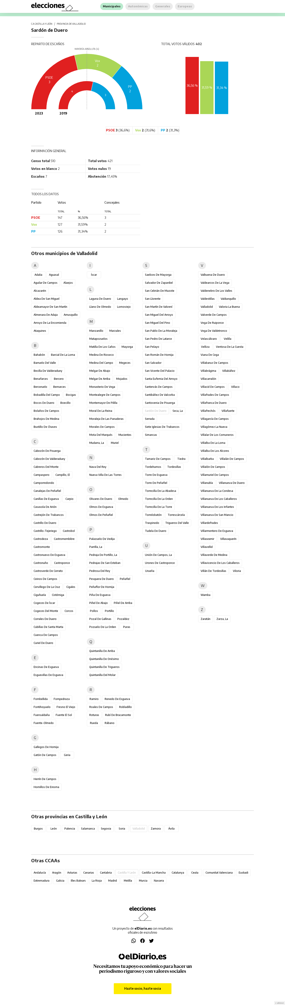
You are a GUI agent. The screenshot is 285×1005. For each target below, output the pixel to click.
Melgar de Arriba (99, 378)
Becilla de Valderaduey (48, 370)
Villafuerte (228, 410)
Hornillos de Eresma (46, 787)
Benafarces (41, 378)
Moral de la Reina (100, 410)
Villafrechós (208, 410)
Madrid (112, 880)
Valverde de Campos (214, 314)
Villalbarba (207, 458)
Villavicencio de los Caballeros (220, 563)
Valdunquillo (228, 298)
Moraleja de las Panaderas (106, 418)
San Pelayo (152, 346)
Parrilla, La (95, 547)
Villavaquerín (228, 539)
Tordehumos (153, 466)
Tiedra (181, 458)
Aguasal (54, 274)
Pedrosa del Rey (99, 571)
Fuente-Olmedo (44, 723)
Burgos (38, 828)
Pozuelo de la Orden (102, 627)
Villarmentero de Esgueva (217, 531)
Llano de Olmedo (100, 306)
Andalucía (40, 872)
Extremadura (41, 880)
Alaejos (68, 282)
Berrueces (59, 386)
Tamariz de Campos (158, 458)
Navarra (159, 880)
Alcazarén (40, 290)
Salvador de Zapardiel (159, 282)
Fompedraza (62, 699)
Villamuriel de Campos (215, 474)
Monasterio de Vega (102, 386)
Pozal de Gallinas (100, 619)
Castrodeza (41, 539)
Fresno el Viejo (66, 707)
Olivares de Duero (100, 498)
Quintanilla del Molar (102, 675)
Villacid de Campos (213, 386)
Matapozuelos (98, 338)
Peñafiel (125, 579)
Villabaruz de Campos (214, 362)
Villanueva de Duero (232, 482)
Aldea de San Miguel (46, 298)
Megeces (124, 362)
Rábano (109, 723)
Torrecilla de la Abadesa (160, 490)
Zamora (156, 828)
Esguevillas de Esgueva (48, 675)
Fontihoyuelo (42, 707)
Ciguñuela (40, 595)
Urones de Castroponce (160, 563)
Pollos (94, 611)
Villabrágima (208, 370)
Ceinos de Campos (45, 579)
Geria (67, 755)
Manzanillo (96, 330)
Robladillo (125, 707)
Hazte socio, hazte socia (142, 988)
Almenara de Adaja (46, 314)
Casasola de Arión (45, 507)
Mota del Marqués (100, 434)
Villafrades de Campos (215, 394)
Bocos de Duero (44, 402)
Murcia (143, 880)
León (54, 828)
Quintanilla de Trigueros (104, 667)
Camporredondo (44, 482)
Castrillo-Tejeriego (45, 531)
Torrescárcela (176, 515)
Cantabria (106, 872)
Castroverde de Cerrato (48, 571)
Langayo (122, 298)
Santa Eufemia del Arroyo (161, 378)
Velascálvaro (209, 338)
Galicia (60, 880)
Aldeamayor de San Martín (50, 306)
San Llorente (153, 298)
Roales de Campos (101, 707)
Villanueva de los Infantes (217, 507)
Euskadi (243, 872)
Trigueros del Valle (177, 523)
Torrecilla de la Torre (158, 507)
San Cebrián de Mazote (159, 290)
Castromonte (42, 547)
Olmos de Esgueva (101, 507)
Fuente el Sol (64, 715)
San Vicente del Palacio (160, 370)
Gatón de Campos (45, 755)
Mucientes (124, 434)
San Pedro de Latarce (158, 338)
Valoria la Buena (229, 306)
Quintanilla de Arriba (102, 651)
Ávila (171, 828)
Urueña (149, 571)
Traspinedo (152, 523)
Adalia (38, 274)
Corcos (69, 611)
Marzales (115, 330)
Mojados (121, 378)
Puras (126, 627)
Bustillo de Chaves (45, 426)
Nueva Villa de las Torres (105, 474)
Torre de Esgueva (156, 474)
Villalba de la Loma (213, 442)
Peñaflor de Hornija (101, 587)
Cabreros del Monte (46, 466)
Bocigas (71, 394)
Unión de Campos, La (158, 555)
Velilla (227, 338)
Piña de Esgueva (99, 595)
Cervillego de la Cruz (47, 587)
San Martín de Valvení (158, 306)
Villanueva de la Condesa (217, 490)
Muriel (115, 442)
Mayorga (127, 346)
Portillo (109, 611)
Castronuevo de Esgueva (49, 555)
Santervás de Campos (159, 386)
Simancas (151, 434)
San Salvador (153, 362)
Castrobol (69, 531)
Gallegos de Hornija (46, 747)
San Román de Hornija (159, 354)
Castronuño (41, 563)
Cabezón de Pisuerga (47, 450)
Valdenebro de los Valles (216, 290)
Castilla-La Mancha (154, 872)
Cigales (70, 587)
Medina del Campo (101, 362)
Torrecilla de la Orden (159, 498)
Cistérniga (58, 595)
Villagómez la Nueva (214, 426)
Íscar (94, 274)
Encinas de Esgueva (46, 667)
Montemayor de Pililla (103, 402)
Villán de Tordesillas (213, 571)
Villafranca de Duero (214, 402)
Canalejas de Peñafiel (47, 490)
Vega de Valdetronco (214, 330)
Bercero (59, 378)
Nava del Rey (97, 466)
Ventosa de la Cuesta (229, 346)
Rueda (94, 723)
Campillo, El (62, 474)
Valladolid (207, 306)
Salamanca (88, 828)
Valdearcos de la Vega (215, 282)
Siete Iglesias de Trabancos (162, 426)
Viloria (237, 571)
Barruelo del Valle (45, 362)
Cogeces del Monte (46, 611)
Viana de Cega (210, 354)
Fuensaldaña (42, 715)
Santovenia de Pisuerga (160, 402)
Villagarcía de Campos (215, 418)
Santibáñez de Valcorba (160, 394)
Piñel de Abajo (98, 603)
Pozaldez (123, 619)
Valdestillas (208, 298)
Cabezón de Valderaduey (49, 458)
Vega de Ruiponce (212, 322)
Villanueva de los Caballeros (219, 498)
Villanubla (207, 482)
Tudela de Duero (155, 531)
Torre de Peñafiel (156, 482)
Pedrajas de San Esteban (104, 563)
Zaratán (205, 619)
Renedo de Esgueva (117, 699)
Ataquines (40, 330)
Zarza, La (222, 619)
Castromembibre (64, 539)
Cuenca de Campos (46, 635)
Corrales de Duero (45, 619)
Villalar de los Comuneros (217, 434)
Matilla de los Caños (102, 346)
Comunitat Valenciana (219, 872)
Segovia (106, 828)
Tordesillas (174, 466)
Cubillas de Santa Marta (48, 627)
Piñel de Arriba (123, 603)
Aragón (56, 872)
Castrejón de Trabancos (49, 515)
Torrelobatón (153, 515)
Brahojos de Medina (46, 418)
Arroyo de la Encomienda (50, 322)
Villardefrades (209, 523)
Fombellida (41, 699)
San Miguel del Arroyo (159, 314)
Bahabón (39, 354)
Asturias (72, 872)
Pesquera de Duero (101, 579)
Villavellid (207, 547)
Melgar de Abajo (99, 370)
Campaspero (41, 474)
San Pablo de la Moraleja (161, 330)
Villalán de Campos (232, 458)
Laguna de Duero (100, 298)
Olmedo (123, 498)
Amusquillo (71, 314)
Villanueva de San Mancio (217, 515)
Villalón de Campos (213, 466)
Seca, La (178, 410)
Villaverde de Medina (214, 555)
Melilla (128, 880)
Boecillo (65, 402)
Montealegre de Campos (104, 394)
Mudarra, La (96, 442)
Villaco (235, 386)
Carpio (69, 498)
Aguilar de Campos (45, 282)
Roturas (94, 715)
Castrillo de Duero (45, 523)
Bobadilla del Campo (47, 394)
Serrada (150, 418)
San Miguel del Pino (157, 322)
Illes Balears (78, 880)
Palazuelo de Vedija (102, 539)
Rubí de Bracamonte (118, 715)
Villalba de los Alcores (215, 450)
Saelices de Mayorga (158, 274)
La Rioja (97, 880)
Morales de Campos (102, 426)
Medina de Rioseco (101, 354)
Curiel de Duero (43, 643)
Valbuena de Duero (213, 274)
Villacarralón (208, 378)
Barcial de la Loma (63, 354)
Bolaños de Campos (46, 410)
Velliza (205, 346)
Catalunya (178, 872)
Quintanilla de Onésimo (104, 659)
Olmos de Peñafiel (101, 515)
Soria (122, 828)
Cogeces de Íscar (44, 603)
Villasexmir (207, 539)
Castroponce (62, 563)
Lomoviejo (124, 306)
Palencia (69, 828)
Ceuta (194, 872)
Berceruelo (40, 386)
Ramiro (94, 699)
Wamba (205, 595)
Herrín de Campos (45, 779)
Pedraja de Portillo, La (103, 555)
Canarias (88, 872)
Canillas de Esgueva (46, 498)
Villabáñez (228, 370)
